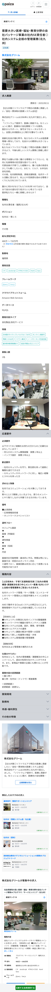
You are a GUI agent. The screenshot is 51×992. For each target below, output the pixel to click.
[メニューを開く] (46, 4)
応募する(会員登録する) (25, 987)
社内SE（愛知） (10, 837)
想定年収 (9, 244)
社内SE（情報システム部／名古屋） (18, 819)
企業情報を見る (25, 782)
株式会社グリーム (11, 55)
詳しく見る (8, 951)
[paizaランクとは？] (46, 21)
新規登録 (38, 7)
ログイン (32, 7)
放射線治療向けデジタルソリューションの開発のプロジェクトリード (25, 856)
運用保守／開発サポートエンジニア (18, 801)
